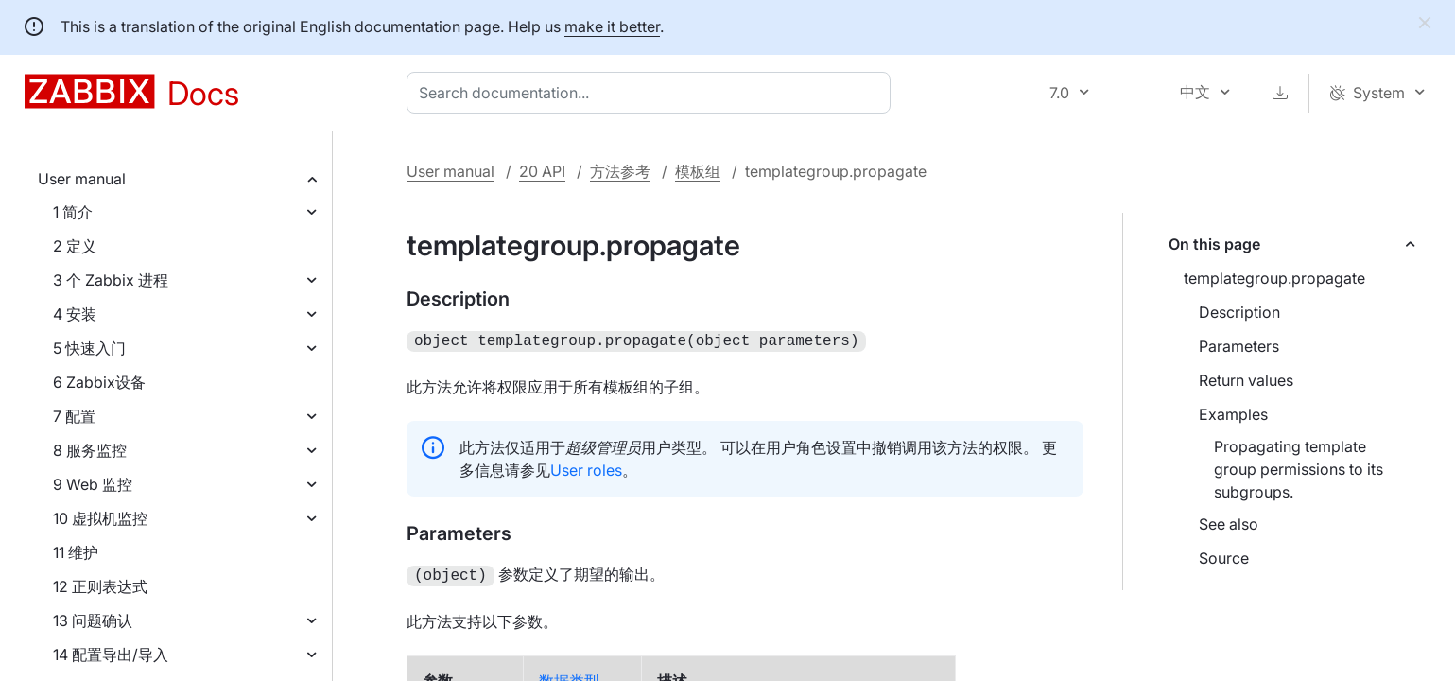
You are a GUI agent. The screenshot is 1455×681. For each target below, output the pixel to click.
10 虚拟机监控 (100, 518)
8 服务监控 (90, 450)
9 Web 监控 (92, 484)
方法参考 (620, 171)
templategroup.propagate (1274, 278)
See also (1228, 524)
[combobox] (652, 93)
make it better (612, 26)
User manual (82, 178)
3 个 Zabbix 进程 (110, 280)
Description (1239, 312)
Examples (1233, 414)
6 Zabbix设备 (99, 382)
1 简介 (73, 211)
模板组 (697, 171)
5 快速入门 (89, 348)
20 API (542, 171)
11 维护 (75, 552)
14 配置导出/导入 (110, 654)
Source (1224, 558)
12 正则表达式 (100, 586)
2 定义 (74, 245)
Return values (1246, 380)
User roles (586, 468)
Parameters (1239, 346)
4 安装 (74, 314)
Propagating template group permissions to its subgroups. (1298, 469)
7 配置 (74, 416)
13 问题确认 (92, 620)
